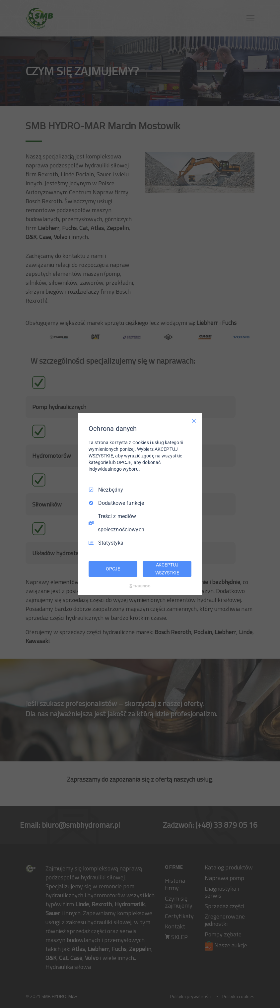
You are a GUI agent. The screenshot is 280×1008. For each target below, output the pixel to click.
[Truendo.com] (140, 586)
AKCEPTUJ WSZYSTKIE (167, 568)
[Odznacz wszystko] (193, 421)
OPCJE (113, 568)
